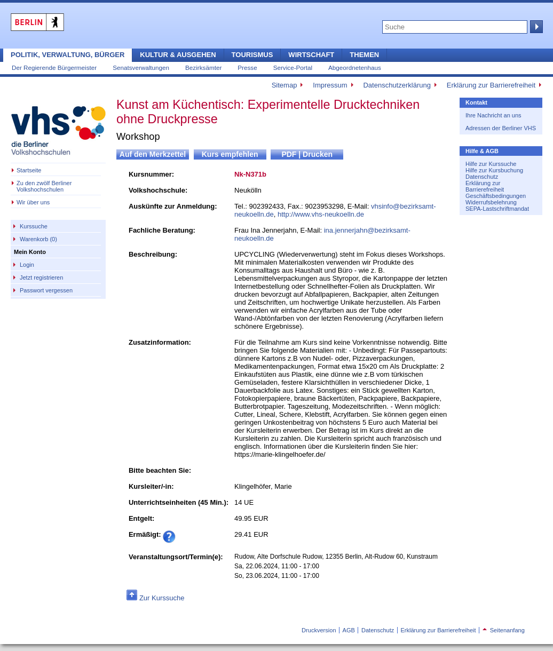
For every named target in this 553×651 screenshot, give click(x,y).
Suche (535, 26)
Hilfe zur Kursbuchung (494, 170)
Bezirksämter (203, 67)
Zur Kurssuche (162, 598)
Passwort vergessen (46, 290)
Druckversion (319, 630)
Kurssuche (34, 226)
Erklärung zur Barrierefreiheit (491, 85)
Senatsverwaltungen (141, 67)
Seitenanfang (504, 630)
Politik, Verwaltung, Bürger (67, 55)
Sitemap (284, 85)
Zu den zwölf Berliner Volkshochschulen (44, 186)
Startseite (29, 170)
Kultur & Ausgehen (178, 55)
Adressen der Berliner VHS (500, 128)
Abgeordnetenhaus (354, 67)
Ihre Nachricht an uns (493, 115)
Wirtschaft (311, 55)
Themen (364, 55)
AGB (349, 630)
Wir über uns (33, 202)
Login (27, 264)
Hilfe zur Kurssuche (490, 164)
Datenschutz (481, 176)
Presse (247, 67)
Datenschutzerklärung (396, 85)
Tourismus (252, 55)
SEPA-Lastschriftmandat (497, 208)
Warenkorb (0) (38, 239)
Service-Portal (292, 67)
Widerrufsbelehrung (491, 202)
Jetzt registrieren (41, 277)
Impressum (330, 85)
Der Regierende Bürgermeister (54, 67)
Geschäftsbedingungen (495, 196)
